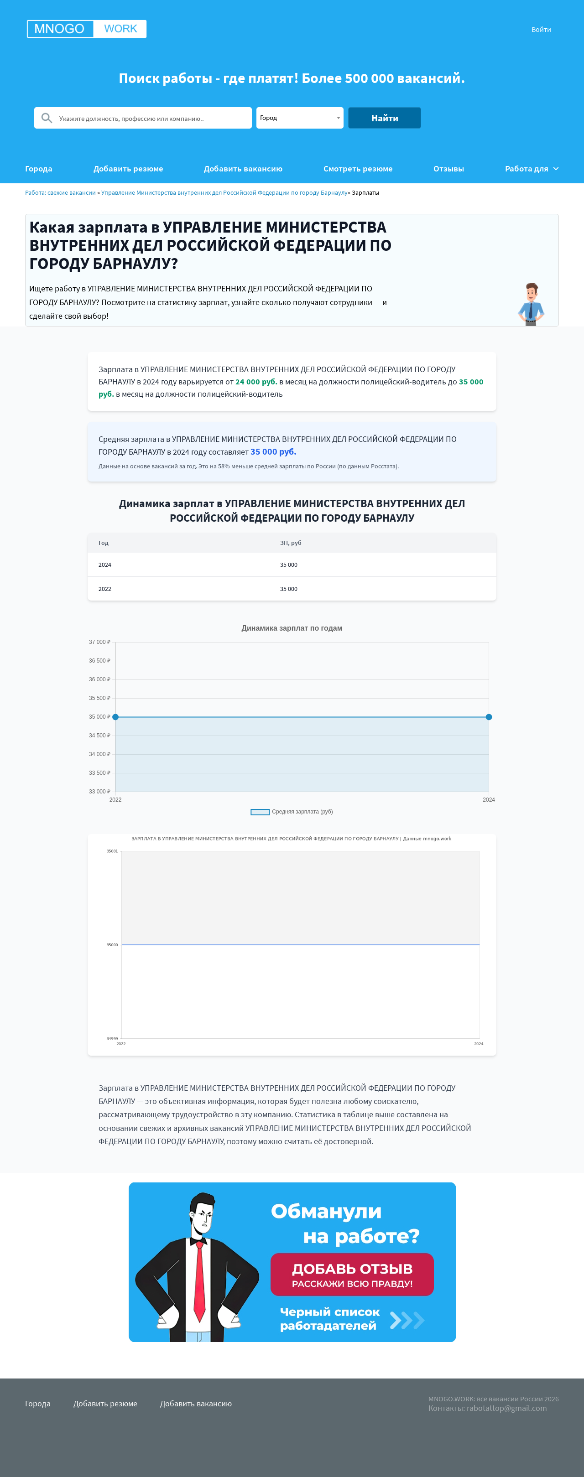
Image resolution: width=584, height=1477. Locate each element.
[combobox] (300, 118)
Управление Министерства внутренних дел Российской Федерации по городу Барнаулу (224, 192)
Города (38, 168)
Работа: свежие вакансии (60, 192)
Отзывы (448, 168)
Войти (541, 29)
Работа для (532, 168)
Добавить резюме (128, 168)
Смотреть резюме (358, 168)
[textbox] (300, 117)
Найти (384, 118)
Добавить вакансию (243, 168)
